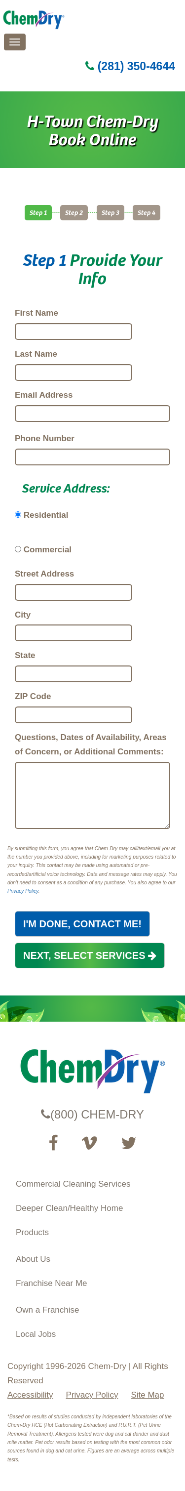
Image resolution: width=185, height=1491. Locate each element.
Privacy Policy (22, 891)
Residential (46, 515)
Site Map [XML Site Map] (147, 1395)
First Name (36, 313)
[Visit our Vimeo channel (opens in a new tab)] (89, 1143)
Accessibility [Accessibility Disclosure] (30, 1395)
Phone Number (44, 438)
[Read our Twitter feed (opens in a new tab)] (129, 1143)
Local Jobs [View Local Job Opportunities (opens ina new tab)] (36, 1334)
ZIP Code (33, 696)
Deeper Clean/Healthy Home (69, 1208)
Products (32, 1232)
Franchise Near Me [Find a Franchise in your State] (51, 1283)
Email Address (44, 395)
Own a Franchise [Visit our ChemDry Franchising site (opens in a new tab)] (47, 1310)
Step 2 (74, 212)
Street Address (44, 574)
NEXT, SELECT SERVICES (89, 955)
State (25, 655)
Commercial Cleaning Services (73, 1184)
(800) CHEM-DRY (92, 1114)
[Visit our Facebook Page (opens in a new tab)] (53, 1143)
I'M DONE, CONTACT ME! (82, 923)
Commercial (48, 549)
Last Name (36, 354)
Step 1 (38, 212)
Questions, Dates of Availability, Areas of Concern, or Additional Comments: (91, 744)
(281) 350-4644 (130, 66)
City (23, 615)
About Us (33, 1259)
